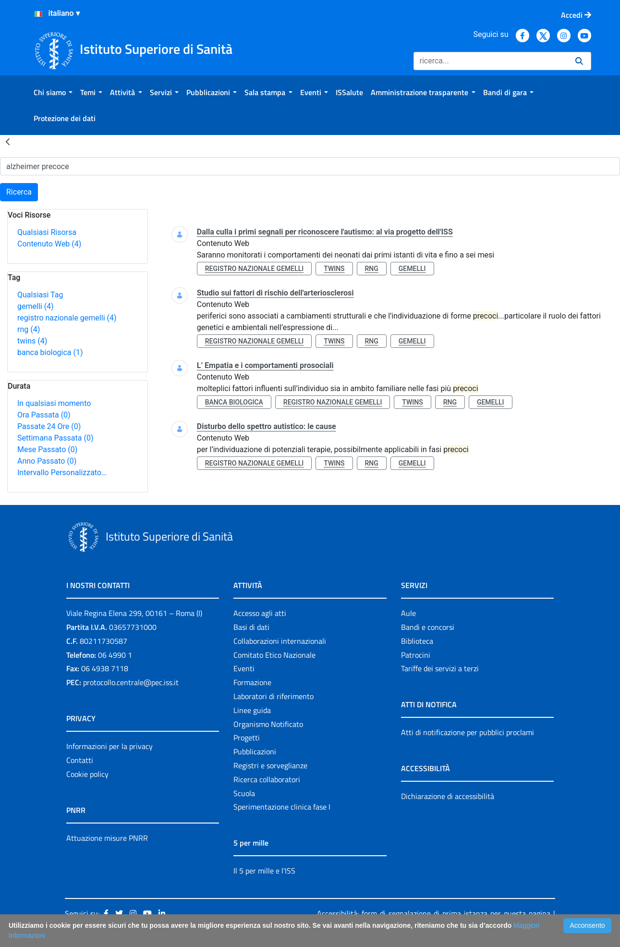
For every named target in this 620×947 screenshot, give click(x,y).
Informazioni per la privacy (109, 746)
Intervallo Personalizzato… (62, 472)
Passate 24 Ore (49, 426)
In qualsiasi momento (54, 403)
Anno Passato (46, 461)
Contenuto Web (49, 243)
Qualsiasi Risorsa (46, 232)
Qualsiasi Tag (40, 294)
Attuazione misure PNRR (107, 838)
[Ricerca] (490, 61)
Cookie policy (87, 774)
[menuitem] (53, 92)
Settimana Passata (55, 438)
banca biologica (50, 352)
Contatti (79, 760)
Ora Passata (44, 414)
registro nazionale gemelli (67, 317)
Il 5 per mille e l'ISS (264, 870)
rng (28, 329)
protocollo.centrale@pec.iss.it (131, 682)
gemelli (35, 306)
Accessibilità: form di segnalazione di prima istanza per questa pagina (433, 913)
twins (32, 340)
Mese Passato (47, 449)
